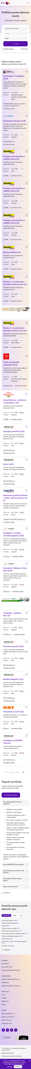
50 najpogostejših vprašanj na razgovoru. (12, 803)
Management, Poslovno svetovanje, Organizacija (14, 941)
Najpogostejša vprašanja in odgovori (15, 20)
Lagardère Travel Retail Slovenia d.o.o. (14, 519)
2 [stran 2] (7, 772)
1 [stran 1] (4, 772)
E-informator (5, 963)
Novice (4, 1004)
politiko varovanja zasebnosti (15, 1064)
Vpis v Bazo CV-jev (7, 967)
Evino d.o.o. (6, 556)
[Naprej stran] (26, 772)
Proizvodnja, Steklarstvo (8, 920)
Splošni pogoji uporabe (7, 1053)
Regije (14, 915)
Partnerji (4, 998)
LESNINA (6, 176)
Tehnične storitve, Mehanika (9, 923)
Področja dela (6, 915)
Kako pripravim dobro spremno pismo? (12, 879)
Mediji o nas (5, 1001)
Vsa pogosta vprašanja (11, 795)
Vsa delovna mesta (8, 109)
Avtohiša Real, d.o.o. (9, 141)
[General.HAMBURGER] (28, 3)
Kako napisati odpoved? (10, 886)
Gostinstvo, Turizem (7, 945)
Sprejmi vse (18, 1066)
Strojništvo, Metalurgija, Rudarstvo (10, 936)
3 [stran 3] (10, 772)
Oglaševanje (5, 982)
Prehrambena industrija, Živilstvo (10, 931)
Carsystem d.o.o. (8, 386)
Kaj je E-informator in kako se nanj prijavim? (13, 871)
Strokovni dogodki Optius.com (10, 979)
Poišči (16, 44)
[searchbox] (15, 38)
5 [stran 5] (17, 772)
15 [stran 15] (23, 772)
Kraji (21, 915)
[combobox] (15, 33)
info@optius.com (7, 1023)
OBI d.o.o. (6, 728)
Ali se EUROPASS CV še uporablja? (13, 864)
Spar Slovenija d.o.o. (9, 450)
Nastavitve (9, 1066)
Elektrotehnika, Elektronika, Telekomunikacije (13, 933)
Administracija (5, 938)
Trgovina (4, 925)
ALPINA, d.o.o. (7, 634)
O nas (3, 994)
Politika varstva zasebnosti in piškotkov (12, 1056)
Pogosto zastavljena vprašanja (11, 970)
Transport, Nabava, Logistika (9, 928)
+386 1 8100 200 (7, 1020)
